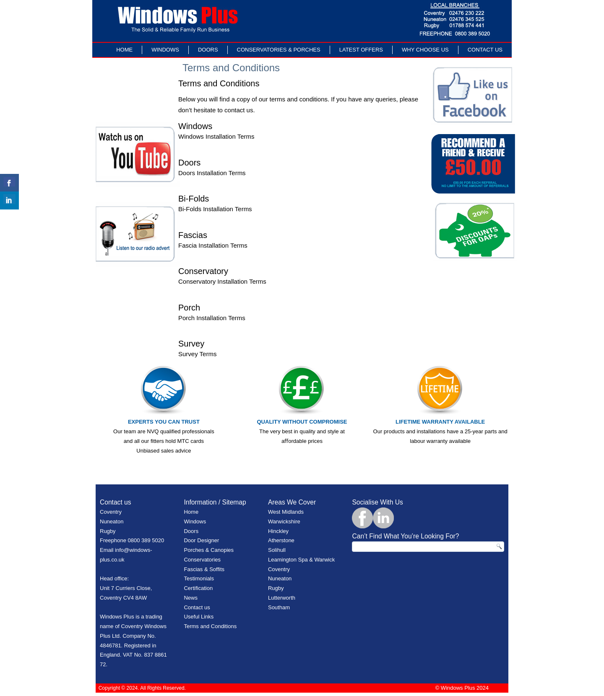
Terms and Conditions (210, 626)
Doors (208, 50)
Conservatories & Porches (278, 50)
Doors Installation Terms (212, 172)
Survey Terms (197, 353)
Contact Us (485, 50)
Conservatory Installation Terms (222, 281)
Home (124, 50)
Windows (165, 50)
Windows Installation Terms (216, 136)
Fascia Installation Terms (212, 245)
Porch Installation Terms (211, 317)
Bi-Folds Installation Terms (215, 208)
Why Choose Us (425, 50)
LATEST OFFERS (361, 50)
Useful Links (198, 616)
